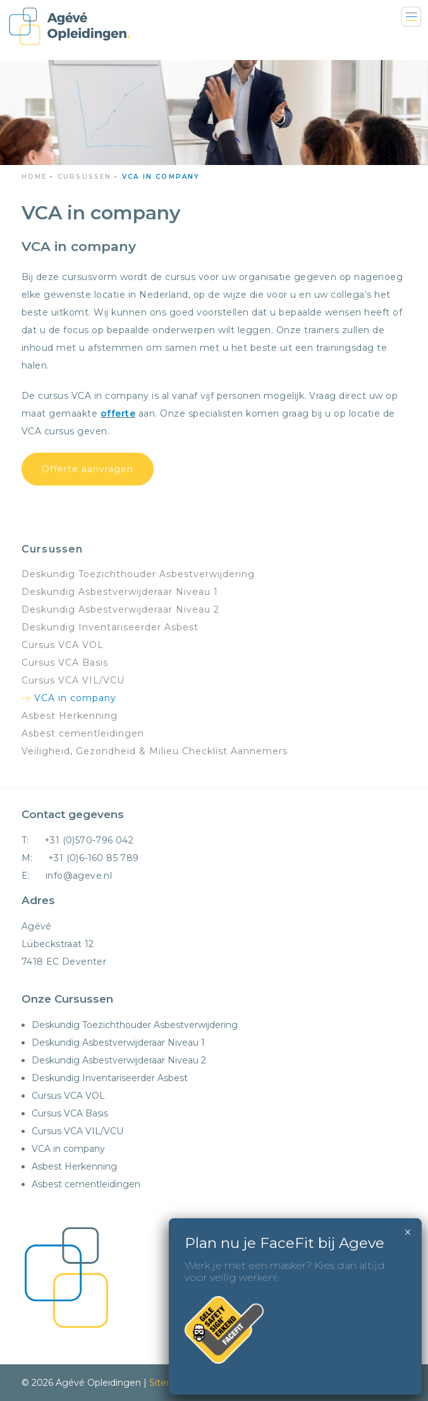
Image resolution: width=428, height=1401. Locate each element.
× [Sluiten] (407, 1232)
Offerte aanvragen (87, 469)
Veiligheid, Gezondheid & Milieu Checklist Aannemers (154, 751)
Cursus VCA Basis (64, 662)
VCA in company (75, 698)
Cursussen (85, 177)
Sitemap (167, 1382)
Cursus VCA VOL (62, 645)
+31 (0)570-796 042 (88, 840)
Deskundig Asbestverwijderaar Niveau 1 (119, 591)
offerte (118, 413)
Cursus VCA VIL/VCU (73, 680)
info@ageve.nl (79, 875)
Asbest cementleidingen (82, 733)
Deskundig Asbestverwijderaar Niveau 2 (120, 609)
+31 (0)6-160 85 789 (93, 858)
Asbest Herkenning (69, 715)
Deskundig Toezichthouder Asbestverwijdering (138, 574)
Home (34, 177)
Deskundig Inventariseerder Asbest (110, 627)
